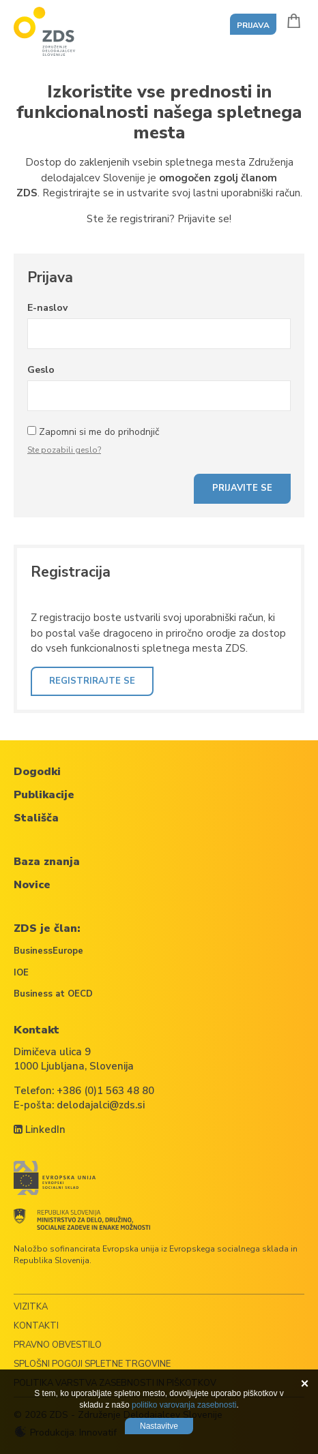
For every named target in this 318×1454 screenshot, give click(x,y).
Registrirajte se (92, 681)
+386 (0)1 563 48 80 (105, 1090)
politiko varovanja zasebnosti (184, 1405)
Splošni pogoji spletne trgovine (92, 1364)
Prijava (253, 25)
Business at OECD (53, 994)
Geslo (41, 369)
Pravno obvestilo (58, 1345)
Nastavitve (159, 1426)
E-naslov (47, 307)
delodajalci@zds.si (101, 1105)
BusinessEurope (48, 951)
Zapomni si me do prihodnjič (99, 431)
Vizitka (31, 1307)
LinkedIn (40, 1129)
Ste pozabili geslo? (64, 449)
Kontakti (36, 1326)
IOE (21, 973)
